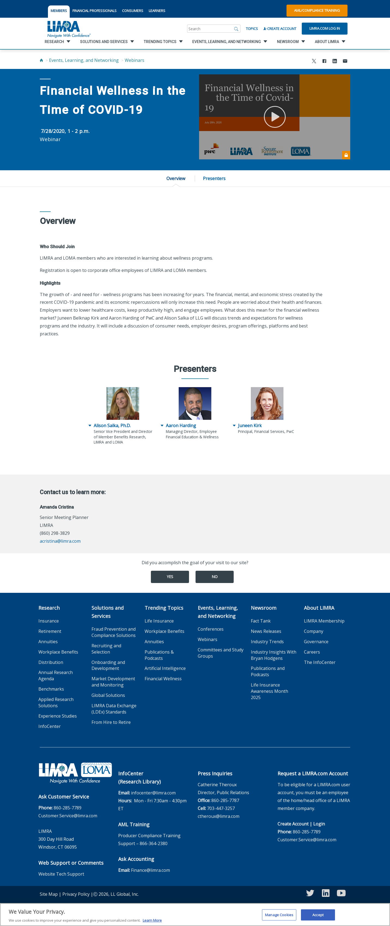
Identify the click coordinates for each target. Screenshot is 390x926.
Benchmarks (51, 689)
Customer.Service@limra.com (67, 816)
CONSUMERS (132, 10)
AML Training (134, 824)
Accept (318, 914)
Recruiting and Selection (106, 649)
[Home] (41, 60)
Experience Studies (57, 716)
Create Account (279, 28)
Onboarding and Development (108, 665)
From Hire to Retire (111, 722)
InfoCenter (49, 726)
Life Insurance (159, 621)
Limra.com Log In (324, 28)
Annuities (48, 642)
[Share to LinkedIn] (335, 62)
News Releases (266, 631)
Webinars (134, 60)
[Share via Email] (345, 62)
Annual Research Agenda (55, 675)
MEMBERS (59, 10)
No (215, 576)
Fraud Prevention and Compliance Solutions (114, 632)
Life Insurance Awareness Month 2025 (269, 691)
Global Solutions (108, 695)
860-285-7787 (225, 800)
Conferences (211, 629)
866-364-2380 (153, 843)
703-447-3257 (221, 808)
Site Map (49, 894)
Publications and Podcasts (268, 671)
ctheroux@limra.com (218, 816)
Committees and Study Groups (220, 653)
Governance (316, 642)
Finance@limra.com (150, 870)
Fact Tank (261, 621)
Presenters (214, 178)
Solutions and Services (108, 612)
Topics (252, 28)
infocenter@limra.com (153, 793)
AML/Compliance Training (317, 10)
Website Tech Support (61, 874)
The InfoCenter (320, 662)
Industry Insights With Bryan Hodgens (273, 655)
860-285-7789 (67, 808)
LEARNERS (157, 10)
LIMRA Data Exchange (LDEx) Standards (114, 709)
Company (313, 631)
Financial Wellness (163, 679)
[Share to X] (314, 62)
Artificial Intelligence (165, 668)
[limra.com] (68, 29)
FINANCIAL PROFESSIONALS (94, 10)
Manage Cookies (279, 914)
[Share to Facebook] (324, 62)
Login (319, 824)
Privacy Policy (76, 894)
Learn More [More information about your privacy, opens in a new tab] (152, 920)
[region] (195, 914)
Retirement (49, 631)
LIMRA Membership (324, 621)
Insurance (48, 621)
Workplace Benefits (58, 652)
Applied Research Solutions (56, 702)
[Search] (236, 29)
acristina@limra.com (60, 541)
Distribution (50, 662)
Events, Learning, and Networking (84, 60)
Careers (312, 652)
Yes (170, 576)
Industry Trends (267, 642)
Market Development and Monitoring (113, 682)
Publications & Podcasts (159, 655)
